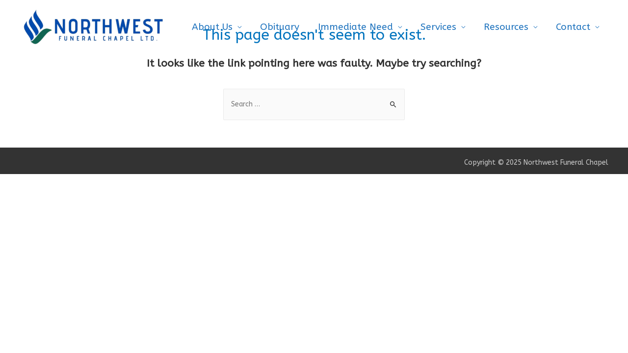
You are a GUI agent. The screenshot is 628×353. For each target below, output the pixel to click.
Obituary (279, 27)
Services (438, 27)
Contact (573, 27)
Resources (506, 27)
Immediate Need (355, 27)
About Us (212, 27)
